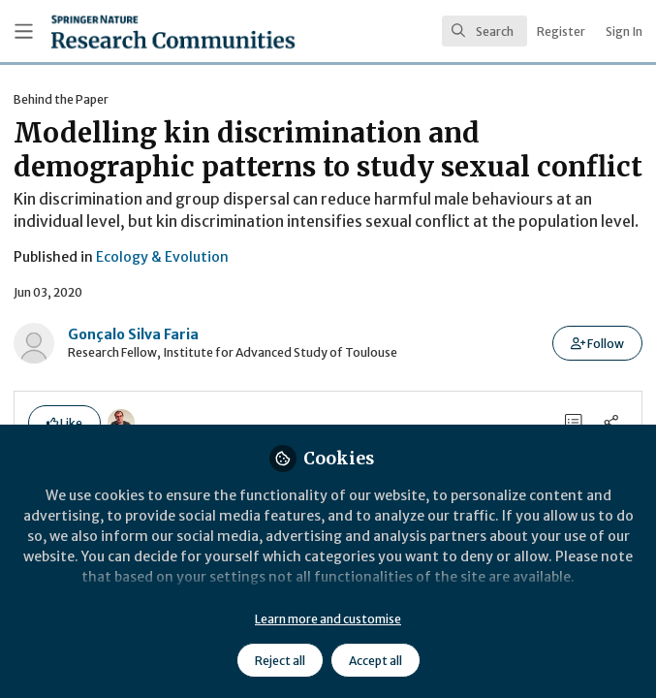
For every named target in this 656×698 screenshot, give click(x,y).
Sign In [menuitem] (624, 31)
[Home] (127, 31)
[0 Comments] (574, 422)
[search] (484, 31)
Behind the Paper (61, 99)
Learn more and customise (328, 619)
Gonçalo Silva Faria (133, 334)
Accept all (375, 660)
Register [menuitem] (561, 31)
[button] (597, 343)
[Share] (611, 422)
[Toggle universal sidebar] (23, 31)
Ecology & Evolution (162, 257)
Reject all (280, 660)
